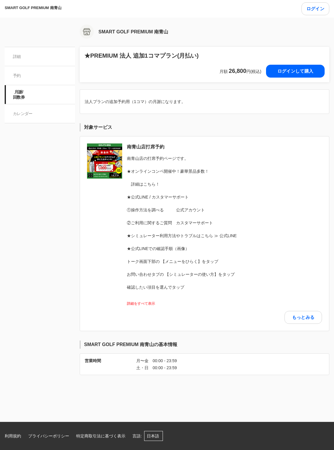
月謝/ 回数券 (19, 95)
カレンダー (23, 113)
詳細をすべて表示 (141, 304)
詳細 (17, 56)
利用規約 (13, 436)
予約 (17, 75)
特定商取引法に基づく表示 (100, 436)
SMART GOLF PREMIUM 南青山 (33, 8)
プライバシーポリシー (48, 436)
